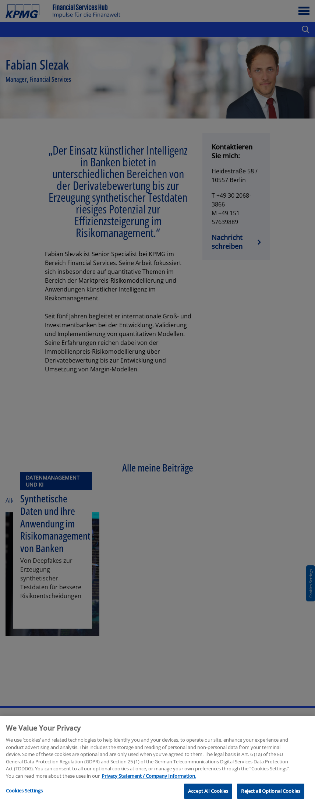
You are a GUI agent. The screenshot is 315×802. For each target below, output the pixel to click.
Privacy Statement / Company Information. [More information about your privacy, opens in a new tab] (149, 781)
